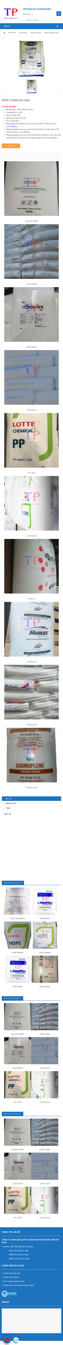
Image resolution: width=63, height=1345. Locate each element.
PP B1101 (31, 599)
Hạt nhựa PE (23, 33)
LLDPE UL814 (31, 536)
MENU (7, 26)
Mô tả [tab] (8, 799)
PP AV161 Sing (31, 787)
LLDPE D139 (31, 662)
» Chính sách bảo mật (11, 1273)
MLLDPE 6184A (32, 221)
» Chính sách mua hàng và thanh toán (18, 1285)
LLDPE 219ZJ (31, 725)
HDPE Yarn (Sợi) (36, 33)
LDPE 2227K (31, 410)
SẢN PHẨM (12, 33)
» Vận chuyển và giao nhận (13, 1281)
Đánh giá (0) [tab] (11, 803)
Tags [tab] (8, 808)
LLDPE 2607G (31, 347)
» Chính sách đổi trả (10, 1277)
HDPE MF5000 (17, 952)
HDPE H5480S (44, 986)
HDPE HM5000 (45, 952)
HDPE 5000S (17, 986)
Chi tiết (11, 146)
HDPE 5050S (45, 918)
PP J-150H (31, 473)
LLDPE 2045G (31, 284)
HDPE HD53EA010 (18, 918)
